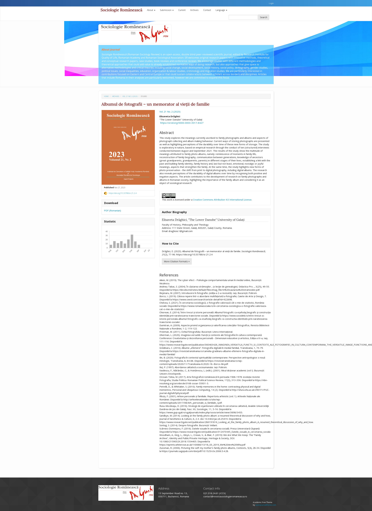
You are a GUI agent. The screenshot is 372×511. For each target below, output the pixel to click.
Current (182, 10)
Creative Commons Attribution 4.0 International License (222, 199)
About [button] (151, 10)
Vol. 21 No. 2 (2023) (130, 96)
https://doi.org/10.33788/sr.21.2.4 (123, 193)
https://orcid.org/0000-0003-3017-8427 (181, 122)
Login (271, 3)
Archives (194, 10)
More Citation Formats (177, 261)
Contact (207, 10)
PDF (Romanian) (112, 210)
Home (106, 96)
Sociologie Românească (121, 10)
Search (263, 17)
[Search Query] (243, 17)
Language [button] (221, 10)
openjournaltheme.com (265, 505)
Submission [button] (167, 10)
